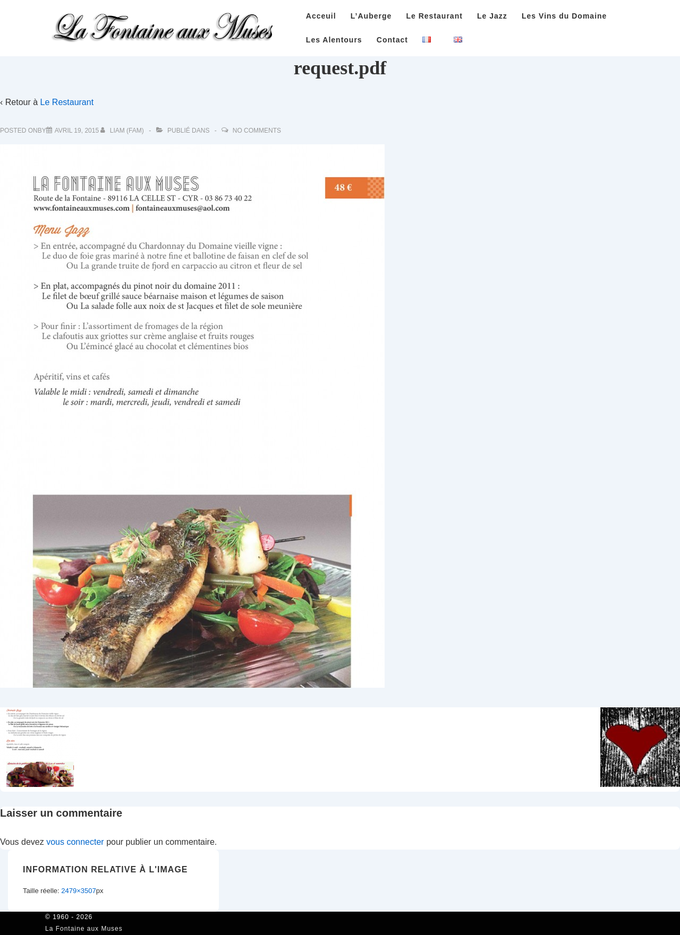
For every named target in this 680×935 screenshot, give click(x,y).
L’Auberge (371, 16)
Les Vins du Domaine (564, 16)
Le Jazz (492, 16)
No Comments (257, 130)
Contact (392, 40)
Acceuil (321, 16)
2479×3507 (78, 891)
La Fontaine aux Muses (84, 928)
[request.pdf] (77, 130)
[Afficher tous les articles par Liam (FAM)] (123, 130)
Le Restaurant (434, 16)
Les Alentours (334, 40)
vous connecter (75, 841)
